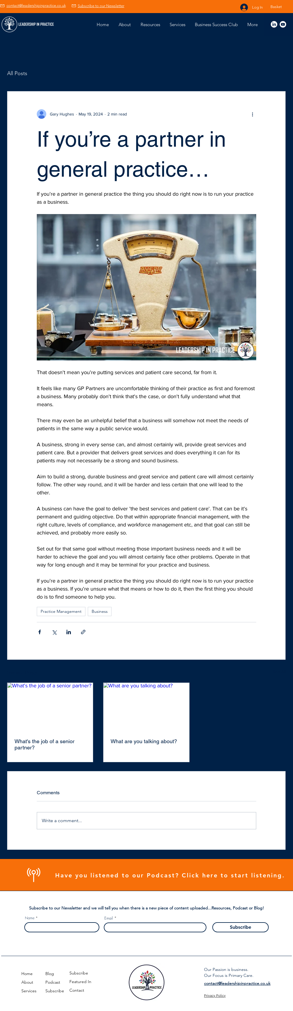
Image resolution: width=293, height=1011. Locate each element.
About (27, 982)
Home (27, 973)
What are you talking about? (144, 741)
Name (29, 918)
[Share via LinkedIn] (68, 632)
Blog (49, 973)
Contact (76, 990)
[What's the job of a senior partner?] (50, 707)
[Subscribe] (240, 927)
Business (100, 611)
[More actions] (252, 114)
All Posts (17, 73)
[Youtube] (283, 24)
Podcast (52, 982)
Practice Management (61, 611)
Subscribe (54, 990)
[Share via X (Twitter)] (54, 632)
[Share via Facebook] (39, 632)
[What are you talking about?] (146, 707)
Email (108, 918)
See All (279, 671)
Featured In (80, 981)
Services (28, 990)
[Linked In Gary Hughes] (274, 24)
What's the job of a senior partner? (44, 744)
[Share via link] (83, 632)
